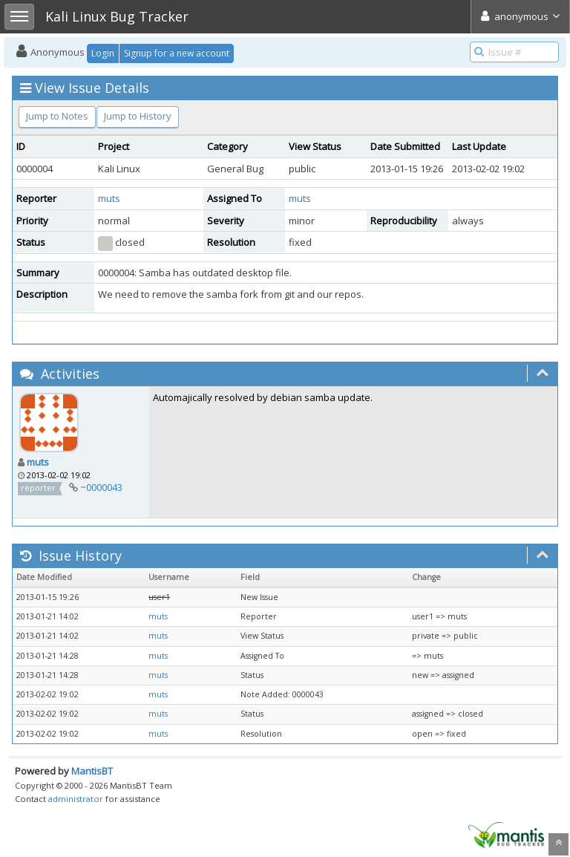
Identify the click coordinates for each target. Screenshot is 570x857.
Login (102, 53)
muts (109, 198)
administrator (75, 798)
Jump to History (137, 116)
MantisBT (92, 771)
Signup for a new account (176, 53)
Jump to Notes (57, 116)
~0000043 (101, 487)
